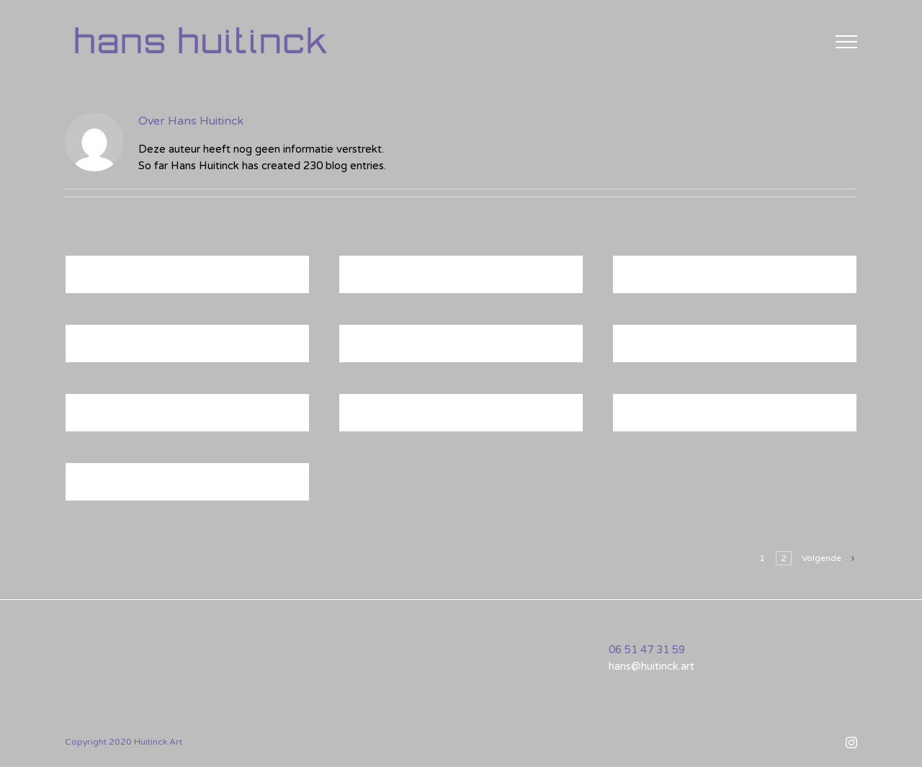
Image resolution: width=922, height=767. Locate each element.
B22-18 (377, 279)
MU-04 (649, 279)
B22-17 (650, 418)
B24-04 (103, 348)
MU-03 (376, 418)
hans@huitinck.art (651, 666)
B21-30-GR (115, 487)
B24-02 (650, 348)
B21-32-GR (115, 279)
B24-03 (377, 348)
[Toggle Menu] (846, 41)
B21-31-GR (115, 418)
